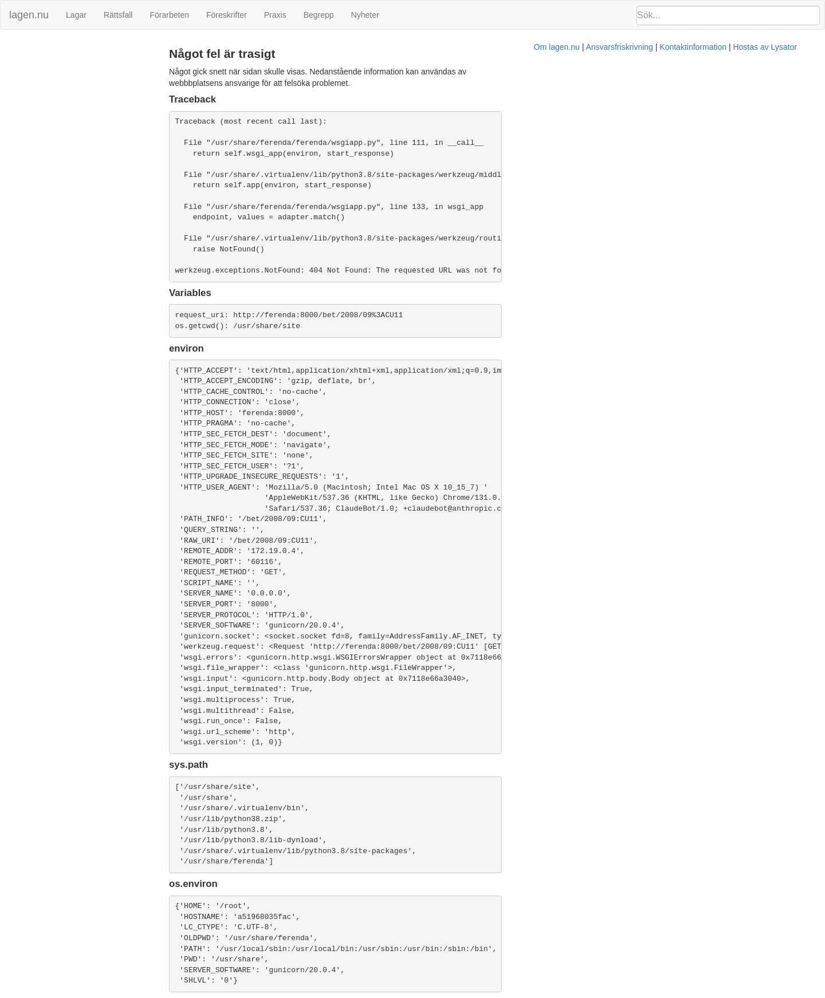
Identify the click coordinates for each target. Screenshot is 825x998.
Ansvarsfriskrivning (469, 992)
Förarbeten (169, 14)
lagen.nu (29, 15)
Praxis (275, 14)
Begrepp (319, 14)
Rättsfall (118, 14)
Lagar (76, 14)
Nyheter (365, 14)
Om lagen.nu (407, 992)
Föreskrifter (226, 14)
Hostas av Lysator (615, 992)
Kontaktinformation (543, 992)
